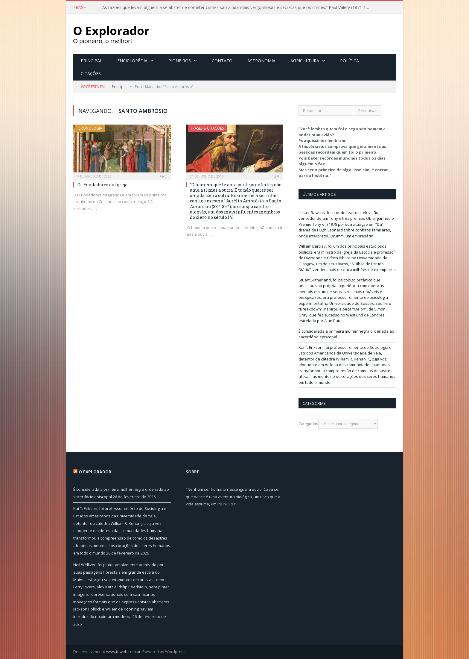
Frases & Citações (207, 128)
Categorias (308, 423)
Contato (222, 60)
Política (349, 60)
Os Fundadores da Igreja (102, 184)
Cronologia (90, 128)
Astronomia (261, 60)
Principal (91, 60)
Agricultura (304, 60)
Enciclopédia (132, 60)
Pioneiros (179, 60)
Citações (91, 73)
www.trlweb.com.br (123, 651)
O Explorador (95, 472)
